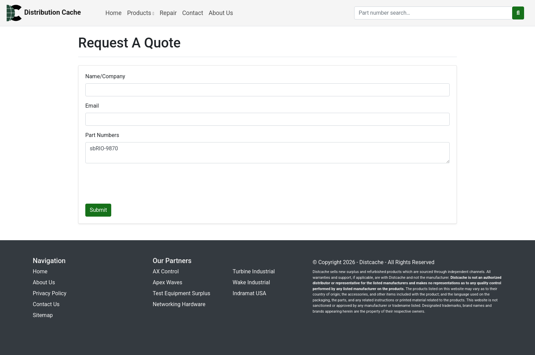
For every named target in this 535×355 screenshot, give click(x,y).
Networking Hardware (179, 304)
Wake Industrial (251, 282)
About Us (220, 13)
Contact (192, 13)
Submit (98, 210)
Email (92, 106)
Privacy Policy (50, 293)
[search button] (518, 12)
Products (140, 13)
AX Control (166, 271)
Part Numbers (102, 135)
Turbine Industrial (254, 271)
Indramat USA (249, 293)
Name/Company (105, 76)
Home (113, 13)
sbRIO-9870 (267, 152)
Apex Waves (168, 282)
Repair (168, 13)
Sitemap (43, 315)
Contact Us (46, 304)
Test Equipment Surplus (182, 293)
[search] (433, 12)
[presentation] (137, 182)
